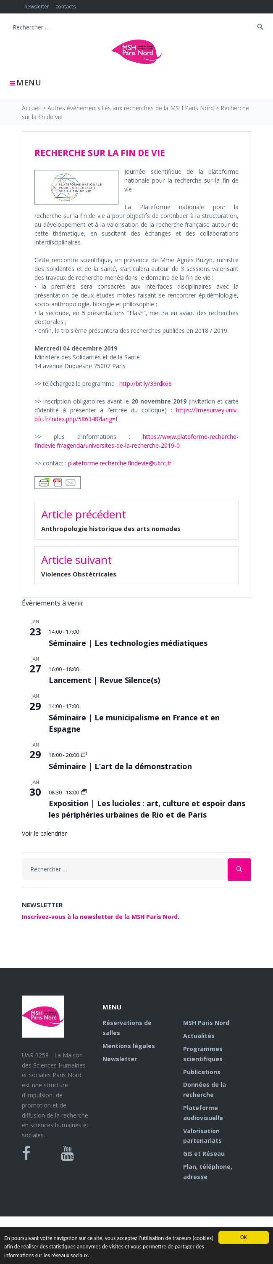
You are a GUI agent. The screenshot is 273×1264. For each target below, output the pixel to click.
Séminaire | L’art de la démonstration (120, 766)
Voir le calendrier (44, 833)
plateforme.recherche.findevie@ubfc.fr (119, 463)
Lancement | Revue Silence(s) (104, 680)
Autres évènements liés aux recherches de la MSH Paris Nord (130, 108)
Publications (201, 1072)
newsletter (36, 6)
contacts (65, 6)
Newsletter (119, 1059)
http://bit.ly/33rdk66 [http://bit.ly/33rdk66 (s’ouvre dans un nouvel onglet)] (145, 384)
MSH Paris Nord (206, 1023)
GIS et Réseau (204, 1154)
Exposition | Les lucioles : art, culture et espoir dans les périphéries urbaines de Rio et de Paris (147, 809)
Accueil (31, 108)
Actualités (199, 1036)
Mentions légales (128, 1046)
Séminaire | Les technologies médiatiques (128, 643)
